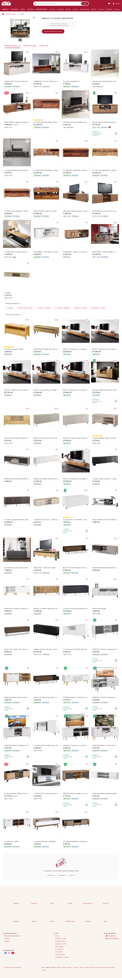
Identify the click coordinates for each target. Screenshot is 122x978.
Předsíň (87, 921)
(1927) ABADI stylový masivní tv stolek (76, 211)
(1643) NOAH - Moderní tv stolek (45, 567)
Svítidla (70, 903)
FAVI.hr (82, 967)
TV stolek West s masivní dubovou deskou (18, 252)
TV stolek (7, 293)
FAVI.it (87, 967)
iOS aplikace (112, 936)
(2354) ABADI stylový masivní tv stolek (105, 211)
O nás (57, 936)
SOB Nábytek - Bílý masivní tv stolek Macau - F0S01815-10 (53, 252)
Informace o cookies (61, 957)
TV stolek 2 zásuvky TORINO (13, 349)
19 (116, 222)
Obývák (34, 921)
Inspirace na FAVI (60, 944)
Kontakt (7, 938)
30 (57, 409)
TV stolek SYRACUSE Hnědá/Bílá (45, 841)
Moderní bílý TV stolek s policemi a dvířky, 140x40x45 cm (23, 608)
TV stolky (21, 14)
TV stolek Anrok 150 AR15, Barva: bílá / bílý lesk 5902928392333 (84, 649)
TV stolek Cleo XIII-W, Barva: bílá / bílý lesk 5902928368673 (54, 793)
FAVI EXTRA (58, 952)
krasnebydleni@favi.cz (13, 936)
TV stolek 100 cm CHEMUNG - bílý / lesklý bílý (79, 519)
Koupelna (16, 921)
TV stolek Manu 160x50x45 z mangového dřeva (49, 170)
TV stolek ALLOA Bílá (11, 841)
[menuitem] (5, 9)
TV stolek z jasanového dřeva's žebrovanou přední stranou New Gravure (28, 519)
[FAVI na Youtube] (12, 953)
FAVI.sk (59, 967)
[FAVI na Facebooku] (5, 953)
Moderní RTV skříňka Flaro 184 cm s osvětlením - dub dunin (24, 649)
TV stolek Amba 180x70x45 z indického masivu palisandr (52, 122)
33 (87, 812)
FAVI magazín (59, 946)
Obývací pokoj (10, 14)
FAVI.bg (107, 967)
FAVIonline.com (9, 967)
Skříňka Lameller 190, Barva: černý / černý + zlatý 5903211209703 (56, 649)
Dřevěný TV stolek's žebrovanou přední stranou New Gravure (54, 608)
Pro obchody (59, 949)
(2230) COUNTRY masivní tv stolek (45, 211)
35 (87, 52)
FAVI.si (44, 970)
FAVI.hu (76, 967)
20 (87, 490)
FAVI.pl (64, 967)
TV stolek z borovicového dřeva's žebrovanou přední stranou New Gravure (88, 608)
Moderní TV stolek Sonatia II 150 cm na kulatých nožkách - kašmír (85, 438)
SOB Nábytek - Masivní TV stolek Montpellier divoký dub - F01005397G (87, 252)
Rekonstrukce (87, 903)
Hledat (85, 3)
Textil (52, 903)
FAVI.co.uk (100, 967)
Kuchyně (105, 903)
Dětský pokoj (70, 921)
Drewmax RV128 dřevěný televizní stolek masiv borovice (23, 438)
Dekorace (34, 903)
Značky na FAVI (60, 941)
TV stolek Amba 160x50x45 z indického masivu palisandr (23, 211)
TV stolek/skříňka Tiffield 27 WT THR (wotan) (19, 793)
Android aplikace (113, 938)
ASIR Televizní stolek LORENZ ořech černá (77, 122)
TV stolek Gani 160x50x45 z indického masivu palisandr (81, 170)
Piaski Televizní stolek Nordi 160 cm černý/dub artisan (52, 349)
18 (28, 320)
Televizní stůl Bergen (99, 608)
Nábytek (16, 903)
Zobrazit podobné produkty (53, 31)
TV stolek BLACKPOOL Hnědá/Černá (75, 841)
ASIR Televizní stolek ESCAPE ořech (104, 81)
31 (116, 409)
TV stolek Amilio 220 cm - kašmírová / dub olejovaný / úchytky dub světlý (59, 519)
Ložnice (52, 921)
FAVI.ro (70, 967)
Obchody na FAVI (60, 938)
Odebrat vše (51, 875)
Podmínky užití (60, 954)
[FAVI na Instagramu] (9, 953)
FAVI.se (93, 967)
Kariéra (7, 941)
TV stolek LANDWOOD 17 (71, 81)
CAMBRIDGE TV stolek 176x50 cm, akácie (47, 81)
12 (28, 812)
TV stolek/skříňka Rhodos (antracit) (16, 170)
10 (116, 579)
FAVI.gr (112, 967)
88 (57, 320)
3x (101, 435)
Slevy (105, 921)
